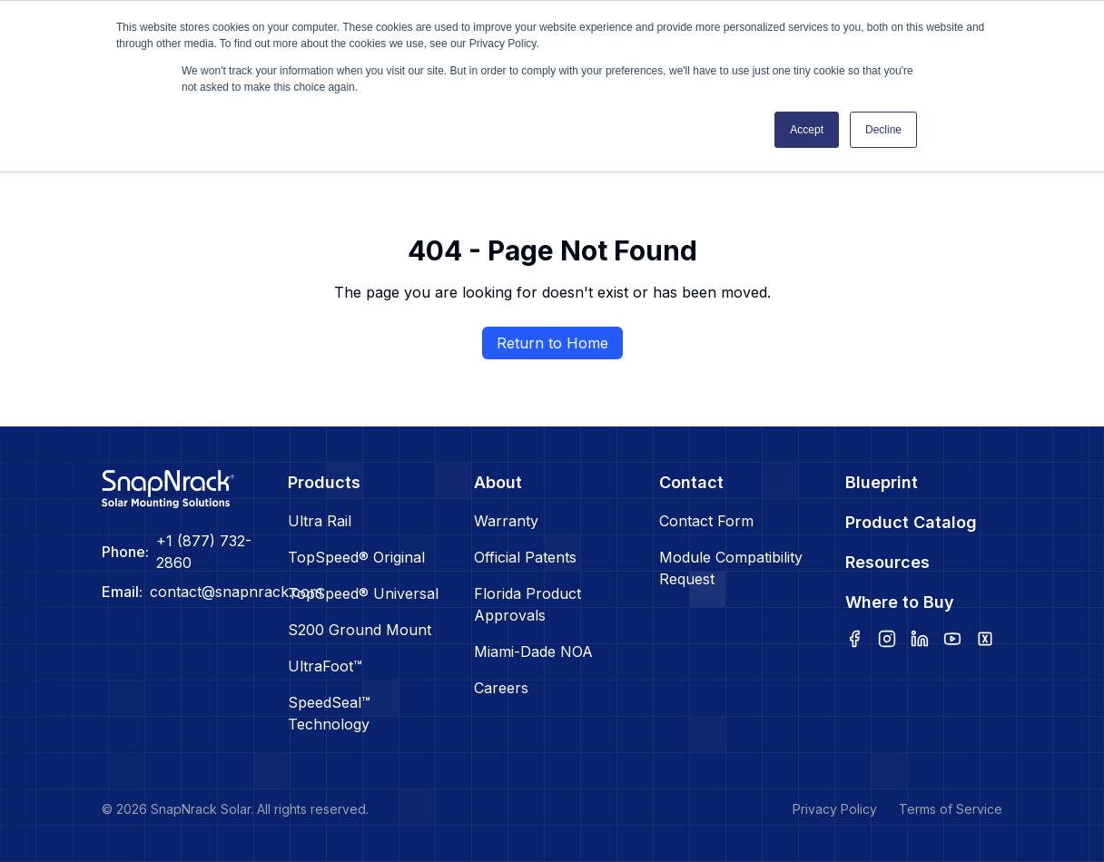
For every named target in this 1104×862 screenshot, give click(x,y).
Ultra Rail (319, 521)
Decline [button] (883, 129)
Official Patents (525, 557)
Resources (887, 562)
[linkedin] (920, 639)
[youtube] (952, 639)
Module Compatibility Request (731, 568)
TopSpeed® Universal (363, 593)
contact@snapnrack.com (236, 592)
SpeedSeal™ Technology (329, 713)
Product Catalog (911, 522)
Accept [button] (806, 129)
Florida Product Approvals (527, 604)
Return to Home (552, 343)
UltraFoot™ (325, 666)
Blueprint (881, 482)
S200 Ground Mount (359, 630)
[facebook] (854, 639)
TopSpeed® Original (356, 557)
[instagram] (887, 639)
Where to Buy (899, 602)
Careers (501, 688)
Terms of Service (950, 809)
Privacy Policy (835, 809)
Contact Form (706, 521)
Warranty (506, 521)
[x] (985, 639)
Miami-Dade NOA (533, 651)
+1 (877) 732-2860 (203, 552)
